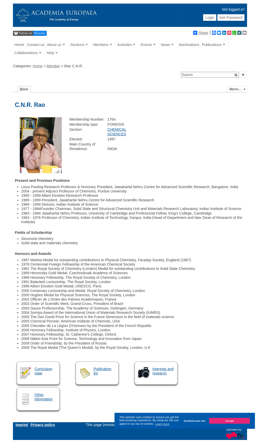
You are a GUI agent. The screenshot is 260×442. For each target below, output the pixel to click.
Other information (44, 397)
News (165, 45)
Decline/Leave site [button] (194, 420)
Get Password (230, 17)
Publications (212, 45)
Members (100, 45)
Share (200, 33)
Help (50, 53)
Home (19, 45)
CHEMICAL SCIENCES (116, 131)
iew (24, 89)
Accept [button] (229, 420)
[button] (236, 75)
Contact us (35, 45)
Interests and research (162, 371)
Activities (124, 45)
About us (54, 45)
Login (209, 17)
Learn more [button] (162, 423)
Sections (77, 45)
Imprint (21, 425)
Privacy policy (42, 425)
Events (146, 45)
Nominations (189, 45)
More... (235, 89)
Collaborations (26, 53)
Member (53, 66)
